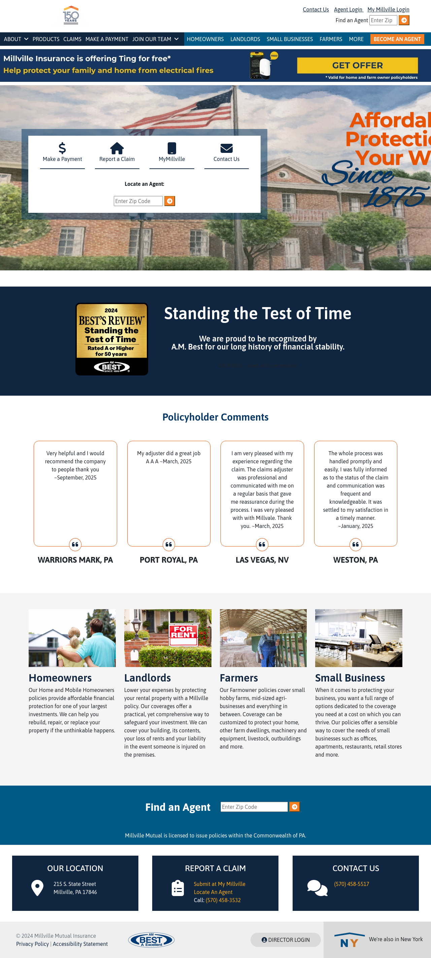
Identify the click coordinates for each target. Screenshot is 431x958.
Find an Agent (352, 20)
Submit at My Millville (219, 884)
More (356, 39)
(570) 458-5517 (351, 884)
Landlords (245, 39)
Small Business (350, 677)
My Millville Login (388, 9)
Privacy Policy (32, 944)
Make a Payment (107, 39)
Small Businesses (290, 39)
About (16, 39)
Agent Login (349, 9)
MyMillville (172, 158)
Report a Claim (117, 158)
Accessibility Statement (80, 944)
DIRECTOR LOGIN (286, 940)
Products (46, 39)
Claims (72, 39)
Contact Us (316, 9)
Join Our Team (155, 39)
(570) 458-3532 (223, 900)
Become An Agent (397, 39)
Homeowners (205, 39)
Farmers (331, 39)
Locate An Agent (213, 892)
